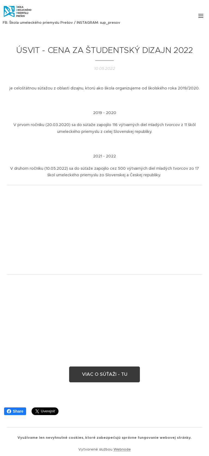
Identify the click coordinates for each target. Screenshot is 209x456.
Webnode (122, 449)
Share (15, 411)
